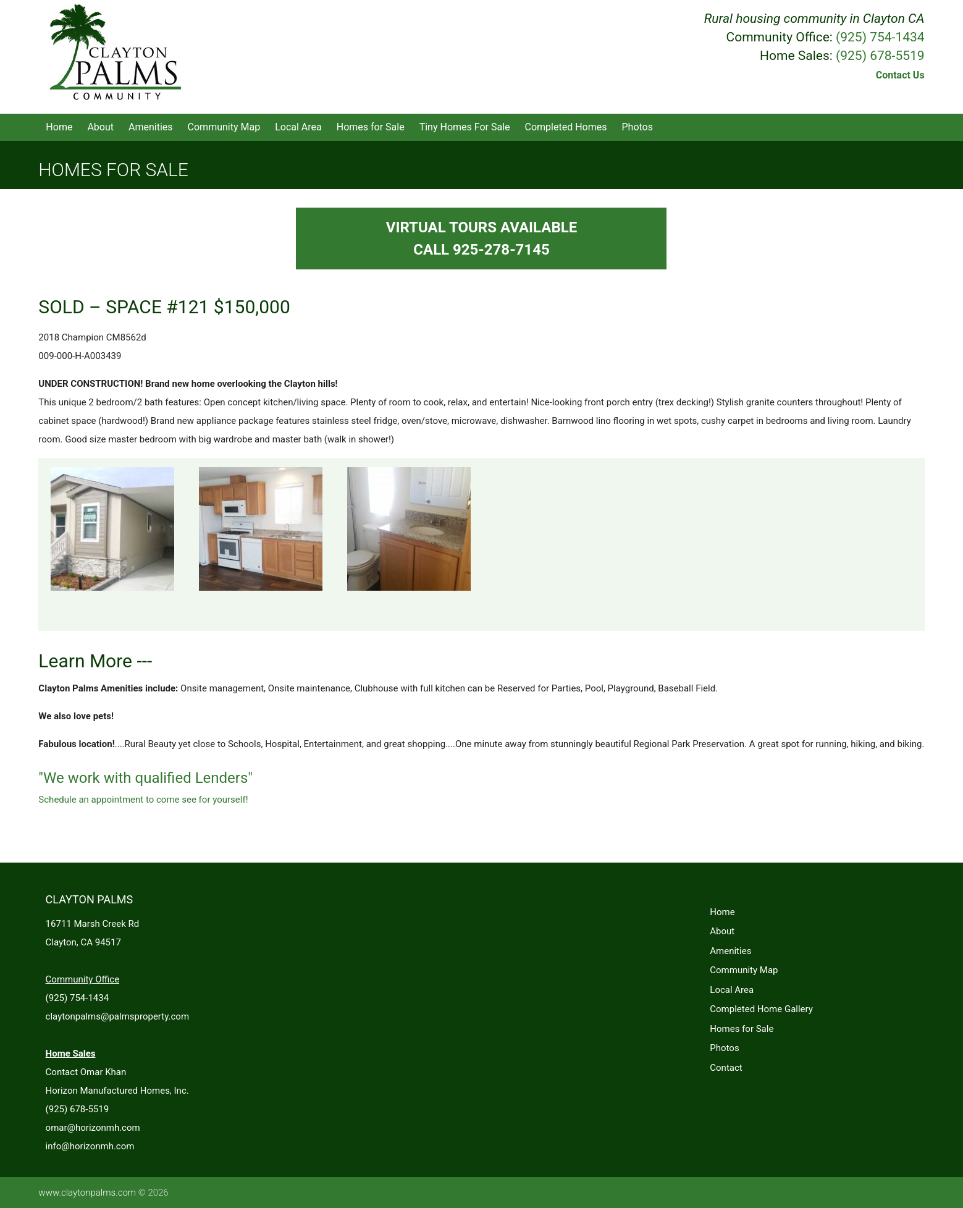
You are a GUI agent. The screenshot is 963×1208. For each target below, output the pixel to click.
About (100, 127)
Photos (638, 127)
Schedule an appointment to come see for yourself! (143, 799)
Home (59, 127)
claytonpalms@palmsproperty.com (117, 1016)
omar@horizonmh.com (93, 1127)
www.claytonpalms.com (87, 1192)
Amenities (150, 127)
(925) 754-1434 (880, 37)
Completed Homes (566, 127)
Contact (726, 1067)
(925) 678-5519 (880, 55)
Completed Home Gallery (761, 1009)
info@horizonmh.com (90, 1146)
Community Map (224, 127)
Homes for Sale (371, 127)
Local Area (298, 127)
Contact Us (900, 75)
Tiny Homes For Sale (464, 127)
